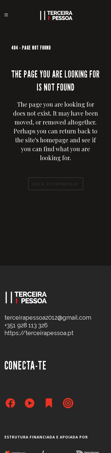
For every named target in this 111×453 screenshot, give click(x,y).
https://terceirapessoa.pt (38, 333)
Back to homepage (55, 183)
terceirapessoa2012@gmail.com (47, 317)
